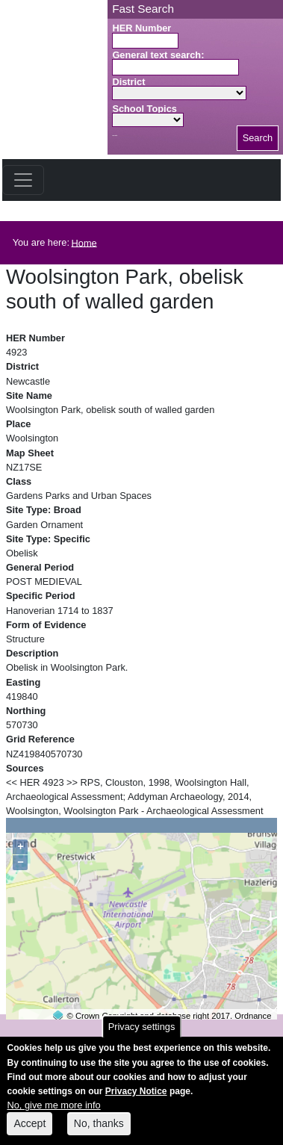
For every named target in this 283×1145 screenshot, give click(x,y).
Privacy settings (141, 1035)
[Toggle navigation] (23, 180)
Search (258, 137)
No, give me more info (53, 1114)
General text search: (158, 54)
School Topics (144, 108)
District (128, 81)
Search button (114, 135)
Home (84, 242)
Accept (29, 1132)
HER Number (141, 28)
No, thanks (99, 1132)
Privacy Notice (136, 1100)
